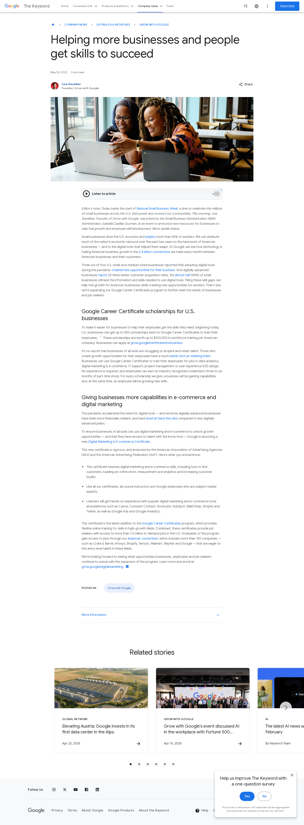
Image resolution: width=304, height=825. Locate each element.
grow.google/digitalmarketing (102, 567)
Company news (150, 6)
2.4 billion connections (154, 252)
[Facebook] (86, 789)
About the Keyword (154, 810)
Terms (72, 810)
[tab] (130, 764)
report (102, 275)
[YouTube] (75, 789)
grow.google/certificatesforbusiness (156, 343)
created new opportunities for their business (143, 270)
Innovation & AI (85, 6)
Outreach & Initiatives (113, 24)
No (265, 796)
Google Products (121, 810)
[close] (292, 775)
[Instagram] (54, 789)
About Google (92, 810)
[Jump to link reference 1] (100, 337)
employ (150, 237)
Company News (76, 24)
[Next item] (285, 707)
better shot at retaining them (190, 356)
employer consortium (143, 539)
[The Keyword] (53, 24)
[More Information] (218, 615)
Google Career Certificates (161, 523)
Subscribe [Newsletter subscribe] (287, 6)
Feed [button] (170, 6)
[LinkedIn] (97, 789)
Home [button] (65, 6)
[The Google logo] (36, 810)
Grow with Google (154, 24)
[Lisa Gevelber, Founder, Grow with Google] (127, 86)
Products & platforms (118, 6)
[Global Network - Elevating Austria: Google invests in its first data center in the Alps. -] (101, 710)
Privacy (57, 810)
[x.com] (64, 789)
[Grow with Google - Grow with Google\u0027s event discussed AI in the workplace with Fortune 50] (203, 710)
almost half (182, 275)
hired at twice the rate (161, 418)
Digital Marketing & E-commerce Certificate (119, 442)
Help (201, 810)
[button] (245, 84)
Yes (247, 796)
